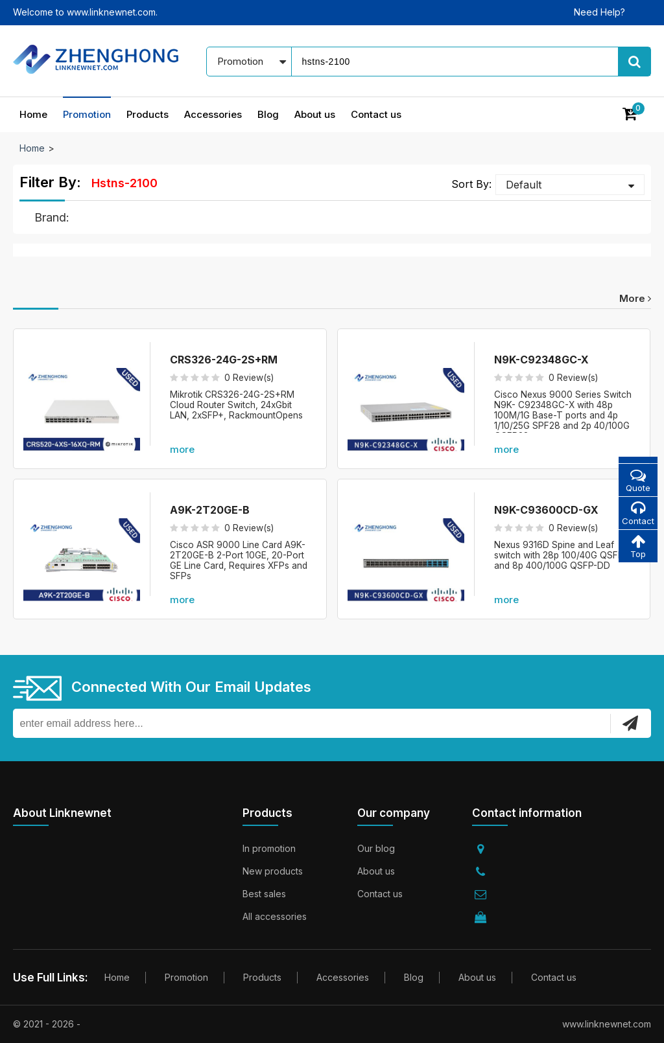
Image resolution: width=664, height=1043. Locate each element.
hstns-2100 (124, 183)
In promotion (269, 848)
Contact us (376, 114)
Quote (637, 480)
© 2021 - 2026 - (46, 1023)
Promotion (87, 114)
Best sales (264, 893)
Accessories (213, 114)
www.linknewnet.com (606, 1023)
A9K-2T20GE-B (210, 509)
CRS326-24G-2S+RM (224, 359)
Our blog (376, 848)
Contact (637, 514)
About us (314, 114)
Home (33, 114)
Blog (268, 114)
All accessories (275, 916)
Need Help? (599, 11)
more (635, 298)
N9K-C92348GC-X (541, 359)
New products (273, 871)
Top (637, 547)
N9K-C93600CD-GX (546, 509)
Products (147, 114)
